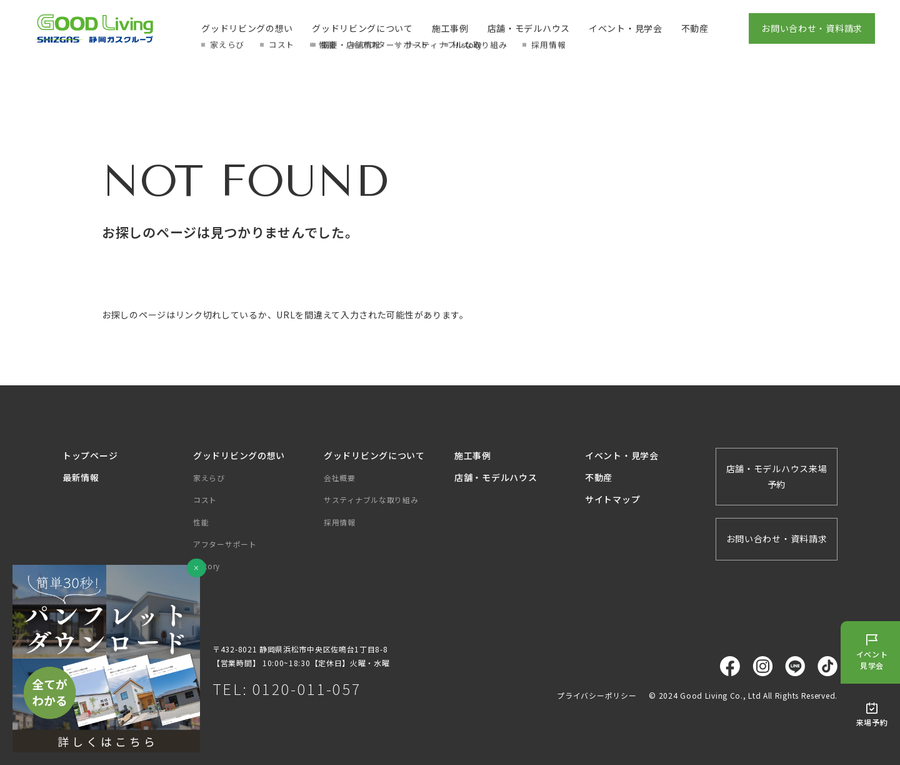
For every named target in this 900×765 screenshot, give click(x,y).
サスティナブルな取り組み (371, 499)
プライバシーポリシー (596, 695)
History (206, 565)
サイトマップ (612, 499)
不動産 (695, 28)
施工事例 (450, 28)
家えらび (209, 477)
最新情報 (80, 477)
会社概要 (340, 477)
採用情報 (340, 522)
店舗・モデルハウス (529, 28)
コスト (205, 499)
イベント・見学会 (625, 28)
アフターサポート (225, 544)
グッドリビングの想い (247, 28)
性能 (201, 522)
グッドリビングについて (362, 28)
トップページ (90, 455)
